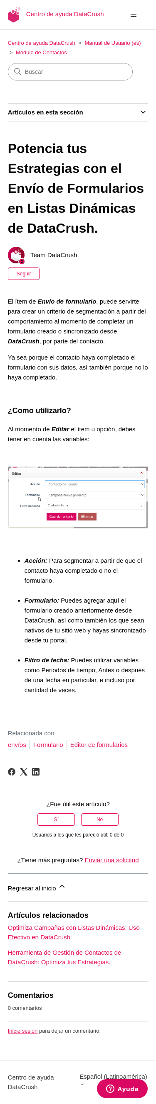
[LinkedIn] (36, 772)
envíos (17, 744)
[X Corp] (23, 772)
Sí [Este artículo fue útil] (56, 819)
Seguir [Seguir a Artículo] (24, 274)
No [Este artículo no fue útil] (100, 819)
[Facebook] (11, 772)
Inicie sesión (23, 1031)
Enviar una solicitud (111, 859)
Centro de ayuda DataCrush (41, 43)
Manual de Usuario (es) (112, 43)
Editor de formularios (99, 744)
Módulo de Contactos (41, 52)
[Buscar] (70, 71)
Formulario (48, 744)
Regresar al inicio (37, 887)
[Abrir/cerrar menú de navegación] (133, 15)
